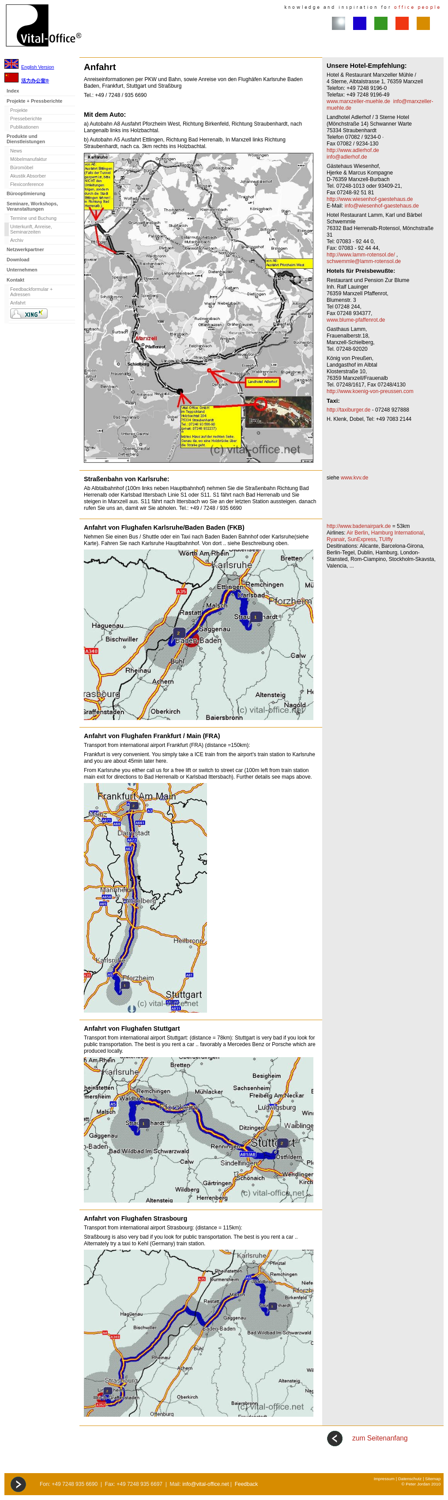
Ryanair (336, 539)
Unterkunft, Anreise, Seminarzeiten (31, 229)
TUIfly (386, 539)
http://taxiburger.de (348, 410)
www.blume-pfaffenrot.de (356, 320)
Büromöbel (21, 167)
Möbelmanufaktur (28, 159)
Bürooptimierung (26, 193)
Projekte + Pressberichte (34, 101)
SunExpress (361, 539)
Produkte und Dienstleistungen (26, 139)
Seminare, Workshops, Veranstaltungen (32, 206)
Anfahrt (18, 302)
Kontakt (15, 279)
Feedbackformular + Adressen (31, 291)
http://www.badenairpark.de (359, 526)
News (16, 150)
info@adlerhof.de (347, 157)
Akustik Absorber (28, 175)
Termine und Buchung (33, 218)
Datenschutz (410, 1478)
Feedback (246, 1484)
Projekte (19, 110)
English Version (37, 67)
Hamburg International (397, 533)
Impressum (384, 1478)
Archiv (16, 240)
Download (18, 259)
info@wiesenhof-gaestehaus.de (382, 206)
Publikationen (24, 127)
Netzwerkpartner (25, 249)
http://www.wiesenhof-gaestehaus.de (370, 199)
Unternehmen (22, 269)
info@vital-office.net (205, 1484)
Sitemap (432, 1478)
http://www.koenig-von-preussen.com (370, 391)
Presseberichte (26, 118)
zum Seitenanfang (380, 1438)
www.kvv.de (354, 478)
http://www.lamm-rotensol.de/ (361, 255)
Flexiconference (27, 184)
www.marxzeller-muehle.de (358, 101)
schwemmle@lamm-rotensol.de (364, 261)
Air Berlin (357, 533)
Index (13, 90)
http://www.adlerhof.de (353, 150)
